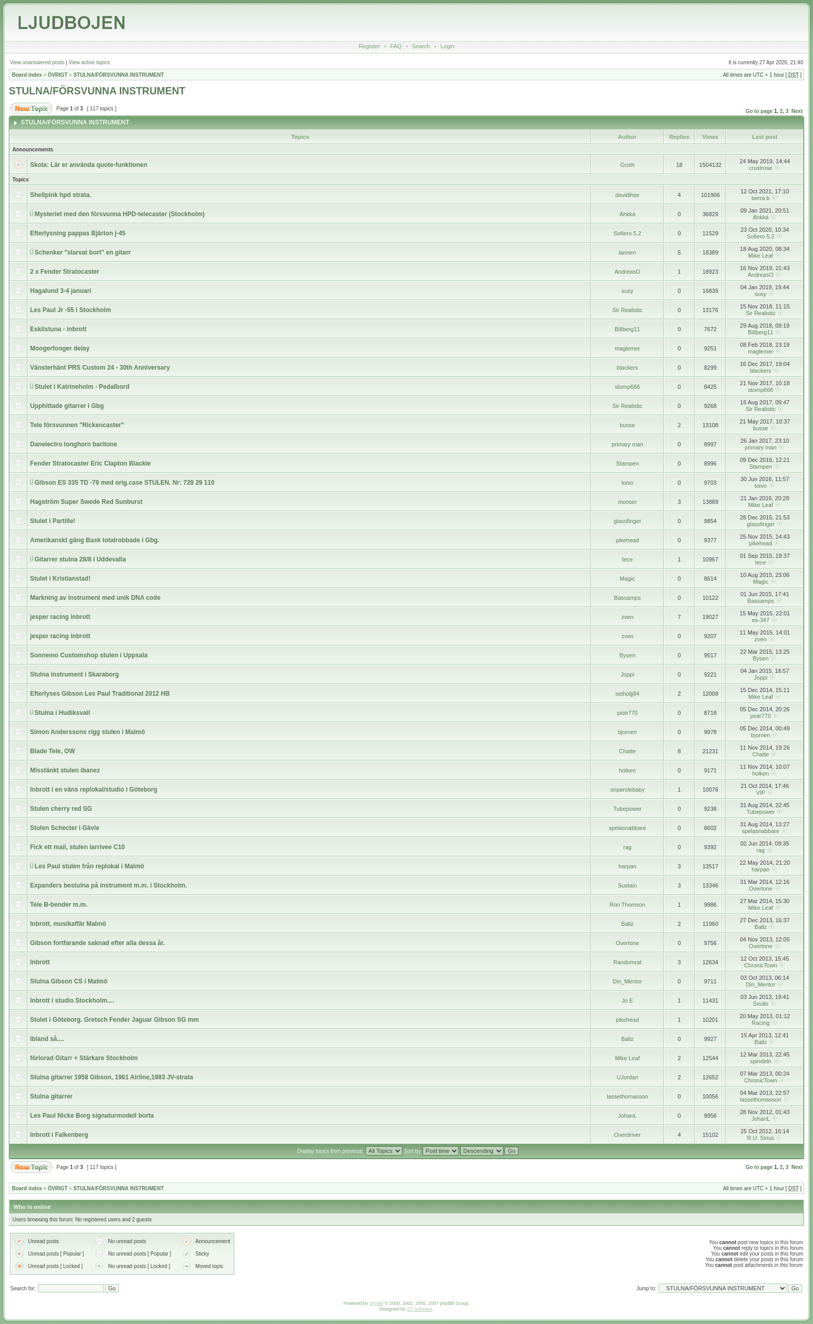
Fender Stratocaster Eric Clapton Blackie (90, 463)
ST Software (419, 1309)
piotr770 (627, 713)
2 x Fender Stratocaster (64, 271)
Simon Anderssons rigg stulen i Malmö (87, 732)
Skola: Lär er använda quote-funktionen (88, 164)
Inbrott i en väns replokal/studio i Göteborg (93, 789)
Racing (760, 1023)
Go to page (759, 111)
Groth (627, 165)
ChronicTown (760, 965)
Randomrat (627, 962)
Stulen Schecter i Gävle (64, 828)
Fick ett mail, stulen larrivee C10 (77, 847)
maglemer (627, 348)
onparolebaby (627, 789)
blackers (627, 367)
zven (627, 617)
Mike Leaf (760, 255)
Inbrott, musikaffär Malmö (68, 923)
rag (627, 847)
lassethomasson (627, 1096)
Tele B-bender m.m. (58, 904)
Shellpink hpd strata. (60, 195)
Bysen (628, 655)
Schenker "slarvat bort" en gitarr (83, 252)
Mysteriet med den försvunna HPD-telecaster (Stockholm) (120, 214)
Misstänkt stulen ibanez (65, 770)
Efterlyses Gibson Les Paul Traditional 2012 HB (100, 693)
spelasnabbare (627, 828)
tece (627, 559)
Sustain (627, 885)
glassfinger (627, 521)
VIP (760, 793)
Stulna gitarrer (51, 1096)
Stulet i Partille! (52, 521)
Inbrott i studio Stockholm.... (72, 1000)
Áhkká (628, 214)
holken (627, 770)
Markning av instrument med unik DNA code (95, 597)
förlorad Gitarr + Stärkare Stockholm (84, 1058)
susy (628, 291)
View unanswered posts (37, 62)
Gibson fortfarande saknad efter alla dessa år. (97, 943)
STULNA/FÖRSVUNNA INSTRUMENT (118, 75)
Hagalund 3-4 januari (60, 290)
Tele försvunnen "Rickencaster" (77, 425)
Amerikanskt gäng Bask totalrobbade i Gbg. (94, 540)
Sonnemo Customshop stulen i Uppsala (89, 655)
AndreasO (627, 272)
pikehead (627, 540)
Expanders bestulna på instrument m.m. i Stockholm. (108, 885)
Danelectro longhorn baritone (73, 444)
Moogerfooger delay (60, 348)
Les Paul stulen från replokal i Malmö (89, 866)
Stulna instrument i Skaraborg (74, 674)
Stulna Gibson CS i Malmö (68, 981)
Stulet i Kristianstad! (60, 578)
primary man (627, 444)
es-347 (760, 620)
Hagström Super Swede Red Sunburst (86, 501)
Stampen (627, 463)
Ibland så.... (47, 1039)
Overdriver (627, 1135)
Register (369, 46)
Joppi (627, 674)
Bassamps (627, 598)
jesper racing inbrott (60, 617)
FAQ (396, 46)
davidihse (627, 195)
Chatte (627, 751)
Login (447, 46)
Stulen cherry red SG (61, 808)
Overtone (760, 888)
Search (421, 46)
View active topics (89, 62)
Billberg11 (627, 329)
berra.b (761, 198)
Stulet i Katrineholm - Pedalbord (82, 386)
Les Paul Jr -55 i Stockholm (70, 310)
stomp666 (627, 387)
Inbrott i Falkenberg (59, 1134)
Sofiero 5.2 (627, 233)
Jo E (627, 1000)
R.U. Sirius (761, 1138)
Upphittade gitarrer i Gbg (67, 406)
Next (797, 111)
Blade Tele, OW (52, 751)
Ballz (627, 924)
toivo (627, 483)
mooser (627, 502)
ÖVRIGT (57, 75)
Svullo (760, 1004)
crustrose (760, 168)
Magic (627, 578)
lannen (627, 252)
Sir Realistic (627, 310)
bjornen (627, 732)
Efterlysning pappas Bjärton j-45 (77, 233)
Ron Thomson (628, 905)
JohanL (627, 1115)
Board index (27, 75)
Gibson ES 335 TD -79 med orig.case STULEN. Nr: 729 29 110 (125, 482)
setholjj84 (627, 694)
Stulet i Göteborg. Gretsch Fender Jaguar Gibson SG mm (114, 1019)
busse (627, 425)
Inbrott (40, 962)
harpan (627, 866)
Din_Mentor (627, 981)
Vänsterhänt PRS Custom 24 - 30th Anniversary (100, 367)
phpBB (376, 1303)
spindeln (760, 1061)
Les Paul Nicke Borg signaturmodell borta (92, 1115)
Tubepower (627, 809)
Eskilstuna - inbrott (58, 329)
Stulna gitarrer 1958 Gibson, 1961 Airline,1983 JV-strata (111, 1077)
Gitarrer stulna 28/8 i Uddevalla (80, 559)
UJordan (627, 1077)
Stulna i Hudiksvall (62, 712)
